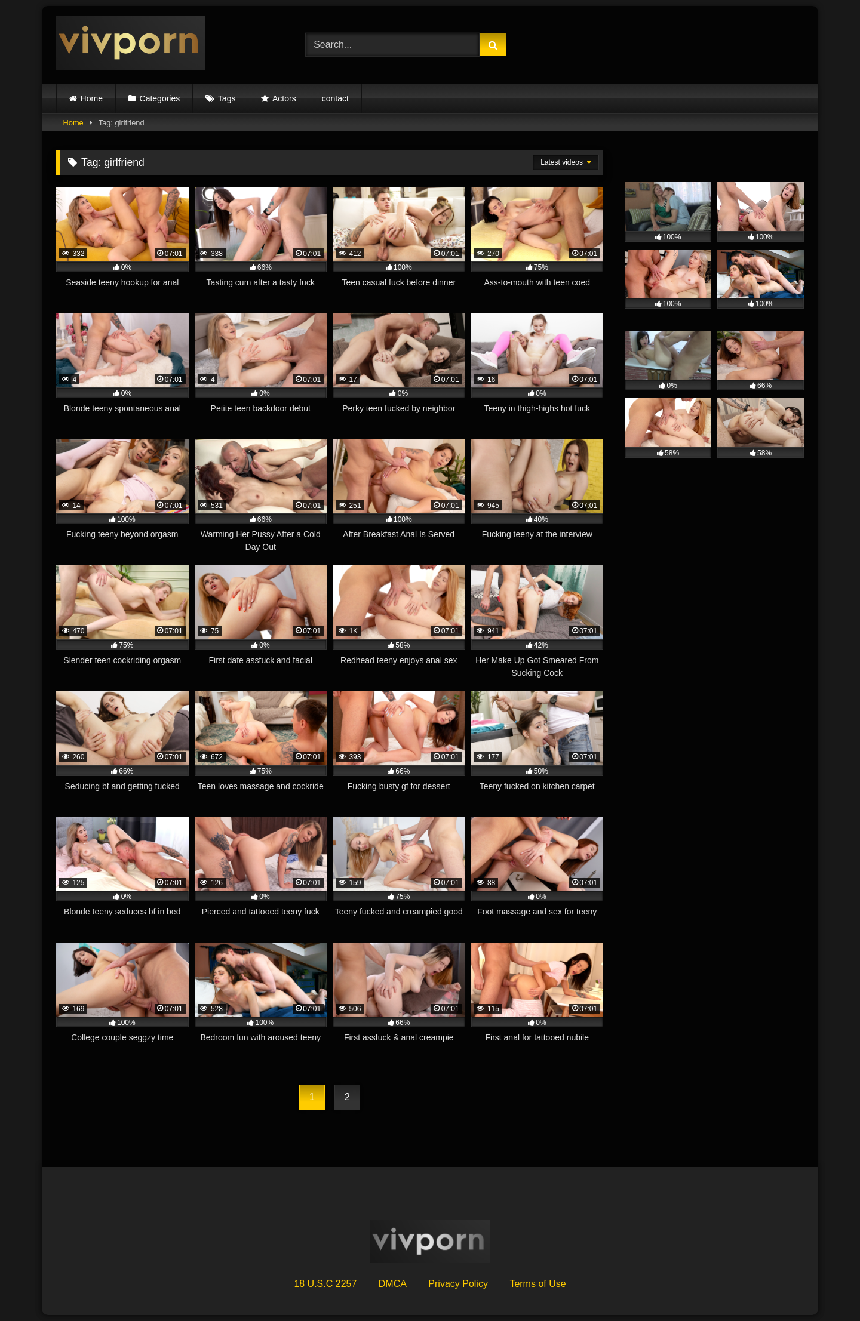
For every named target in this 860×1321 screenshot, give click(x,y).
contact (335, 98)
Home (92, 98)
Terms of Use (537, 1284)
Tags (227, 98)
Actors (284, 98)
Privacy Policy (458, 1284)
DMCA (393, 1284)
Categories (160, 98)
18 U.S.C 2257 (325, 1284)
